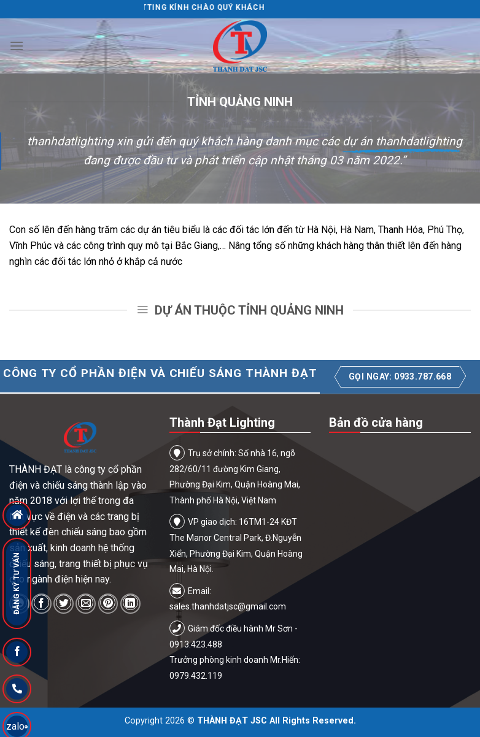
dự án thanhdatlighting (402, 141)
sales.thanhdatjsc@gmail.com (227, 606)
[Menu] (16, 46)
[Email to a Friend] (85, 604)
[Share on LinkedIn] (130, 604)
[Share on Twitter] (63, 604)
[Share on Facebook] (41, 604)
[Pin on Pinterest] (108, 604)
